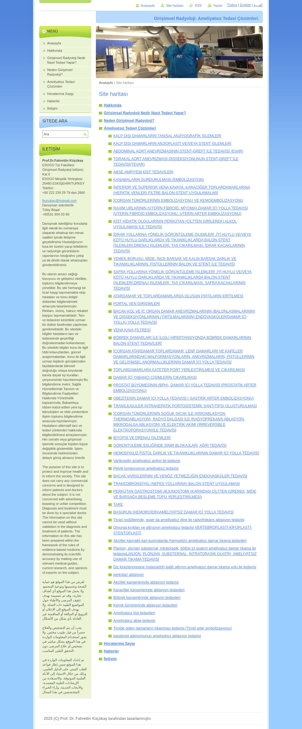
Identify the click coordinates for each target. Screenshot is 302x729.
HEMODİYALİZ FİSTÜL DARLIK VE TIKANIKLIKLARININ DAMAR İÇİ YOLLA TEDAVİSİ (186, 453)
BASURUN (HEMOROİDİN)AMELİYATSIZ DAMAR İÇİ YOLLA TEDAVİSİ (173, 512)
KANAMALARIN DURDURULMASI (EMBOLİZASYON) (158, 180)
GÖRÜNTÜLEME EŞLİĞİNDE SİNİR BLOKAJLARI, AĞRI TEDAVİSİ (169, 445)
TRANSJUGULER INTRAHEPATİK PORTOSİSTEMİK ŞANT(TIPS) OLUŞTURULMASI (185, 406)
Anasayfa (106, 83)
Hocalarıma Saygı (119, 643)
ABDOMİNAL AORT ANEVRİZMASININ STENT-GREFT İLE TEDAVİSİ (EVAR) (178, 151)
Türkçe (232, 5)
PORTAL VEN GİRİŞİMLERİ (136, 304)
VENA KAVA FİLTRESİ (132, 330)
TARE (118, 504)
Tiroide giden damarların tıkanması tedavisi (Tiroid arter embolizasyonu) (172, 628)
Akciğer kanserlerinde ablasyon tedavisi (146, 582)
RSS (198, 5)
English (245, 5)
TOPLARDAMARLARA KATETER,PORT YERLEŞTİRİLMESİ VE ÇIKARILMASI (179, 370)
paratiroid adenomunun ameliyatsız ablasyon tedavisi (157, 636)
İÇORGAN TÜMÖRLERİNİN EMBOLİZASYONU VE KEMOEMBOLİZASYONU (178, 200)
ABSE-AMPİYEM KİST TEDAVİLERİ (143, 172)
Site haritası (174, 5)
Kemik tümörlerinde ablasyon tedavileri (145, 605)
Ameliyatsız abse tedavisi (134, 620)
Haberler (111, 651)
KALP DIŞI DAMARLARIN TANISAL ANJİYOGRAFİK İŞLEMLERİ (167, 136)
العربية (258, 5)
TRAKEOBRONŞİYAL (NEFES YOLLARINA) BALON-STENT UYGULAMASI (176, 484)
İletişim (110, 659)
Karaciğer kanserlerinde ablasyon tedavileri (148, 590)
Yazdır (218, 5)
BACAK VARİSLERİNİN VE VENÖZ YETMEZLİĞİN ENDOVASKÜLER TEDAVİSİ (180, 476)
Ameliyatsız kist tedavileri (134, 613)
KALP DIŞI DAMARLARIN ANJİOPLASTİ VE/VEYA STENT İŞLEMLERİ (172, 143)
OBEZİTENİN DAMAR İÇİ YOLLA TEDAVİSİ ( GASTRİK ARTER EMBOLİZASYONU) (183, 398)
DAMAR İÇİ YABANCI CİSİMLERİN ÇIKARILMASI (155, 377)
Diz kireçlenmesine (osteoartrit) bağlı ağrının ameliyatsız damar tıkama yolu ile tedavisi (184, 567)
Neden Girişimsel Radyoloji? (129, 120)
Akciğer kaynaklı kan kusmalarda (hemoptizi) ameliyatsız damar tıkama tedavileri (180, 541)
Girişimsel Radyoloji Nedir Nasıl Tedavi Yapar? (145, 113)
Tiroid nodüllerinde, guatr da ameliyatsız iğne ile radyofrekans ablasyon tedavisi (178, 520)
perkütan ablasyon (128, 575)
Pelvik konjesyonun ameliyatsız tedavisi (146, 468)
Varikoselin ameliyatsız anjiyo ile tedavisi (146, 461)
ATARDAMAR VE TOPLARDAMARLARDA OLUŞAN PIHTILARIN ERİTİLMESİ (178, 296)
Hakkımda (112, 105)
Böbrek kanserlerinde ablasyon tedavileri (146, 598)
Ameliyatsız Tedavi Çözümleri (130, 128)
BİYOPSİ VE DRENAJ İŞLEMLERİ (142, 438)
